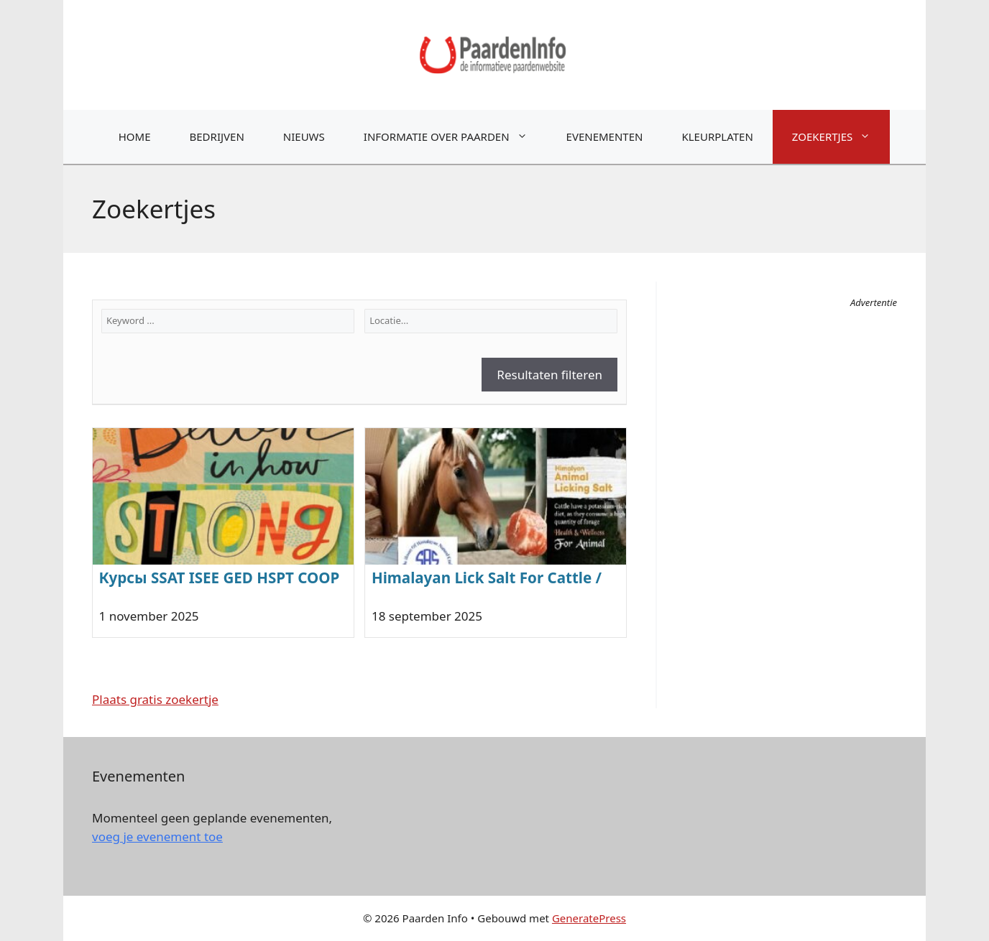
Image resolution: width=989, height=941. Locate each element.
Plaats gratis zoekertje (155, 699)
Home (135, 136)
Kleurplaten (717, 136)
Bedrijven (217, 136)
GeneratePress (589, 918)
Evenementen (604, 136)
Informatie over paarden (455, 137)
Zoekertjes (841, 137)
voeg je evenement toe (157, 836)
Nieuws (304, 136)
